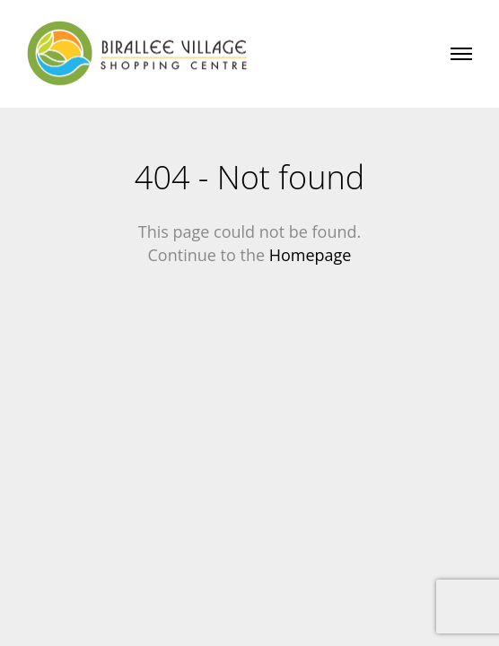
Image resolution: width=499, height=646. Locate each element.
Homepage (310, 255)
